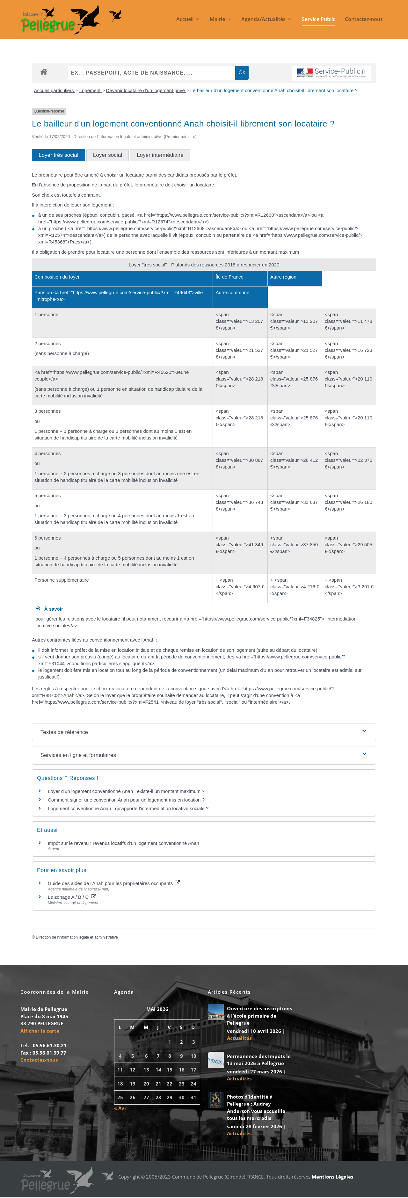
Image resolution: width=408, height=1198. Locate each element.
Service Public (318, 20)
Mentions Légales (332, 1177)
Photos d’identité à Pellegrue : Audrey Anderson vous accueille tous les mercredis (256, 1108)
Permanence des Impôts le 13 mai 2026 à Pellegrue (259, 1060)
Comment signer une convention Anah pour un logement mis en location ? (126, 800)
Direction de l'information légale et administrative (77, 938)
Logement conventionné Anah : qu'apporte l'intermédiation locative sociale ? (128, 809)
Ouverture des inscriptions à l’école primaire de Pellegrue (259, 1016)
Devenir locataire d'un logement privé (146, 91)
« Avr (120, 1109)
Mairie (217, 20)
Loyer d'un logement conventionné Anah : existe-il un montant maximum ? (126, 792)
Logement (90, 91)
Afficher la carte (39, 1031)
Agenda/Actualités (263, 20)
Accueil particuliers (54, 91)
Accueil (184, 20)
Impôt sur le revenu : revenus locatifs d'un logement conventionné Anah (123, 843)
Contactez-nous (364, 20)
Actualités (239, 1039)
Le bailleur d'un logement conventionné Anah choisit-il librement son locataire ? (274, 91)
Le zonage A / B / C (72, 898)
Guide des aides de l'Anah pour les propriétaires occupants (114, 884)
